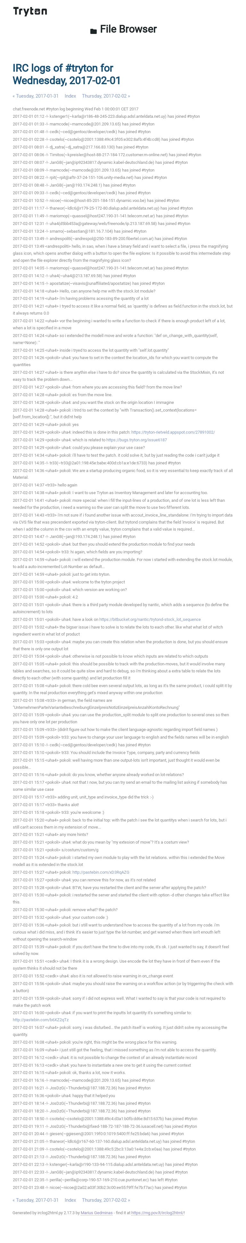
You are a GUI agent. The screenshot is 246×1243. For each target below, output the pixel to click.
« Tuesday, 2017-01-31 (35, 96)
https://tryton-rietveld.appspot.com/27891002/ (173, 432)
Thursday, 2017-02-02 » (106, 96)
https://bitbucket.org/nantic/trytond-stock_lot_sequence (150, 619)
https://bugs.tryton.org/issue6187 (136, 439)
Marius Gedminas (97, 1212)
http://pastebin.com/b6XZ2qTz (41, 1019)
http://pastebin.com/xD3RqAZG (100, 872)
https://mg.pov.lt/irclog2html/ (157, 1212)
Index (70, 96)
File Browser (123, 29)
